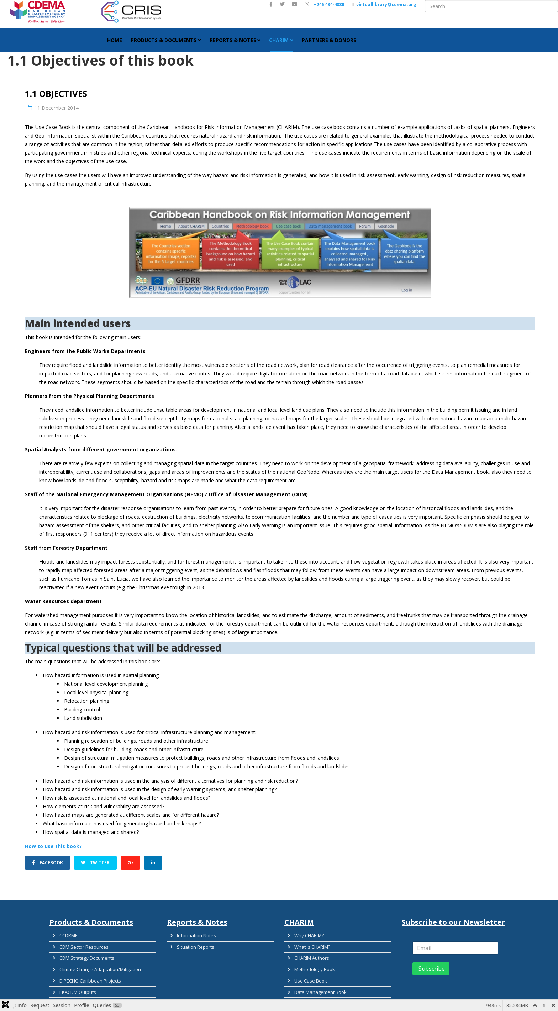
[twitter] (282, 4)
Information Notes (192, 932)
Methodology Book (310, 960)
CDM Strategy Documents (83, 951)
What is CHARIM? (308, 941)
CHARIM (279, 40)
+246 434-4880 (329, 4)
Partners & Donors (329, 40)
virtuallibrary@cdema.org (386, 4)
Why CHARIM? (305, 932)
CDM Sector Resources (80, 941)
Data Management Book (316, 978)
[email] (455, 946)
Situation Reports (191, 941)
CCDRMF (64, 932)
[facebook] (271, 4)
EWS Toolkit (68, 988)
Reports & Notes (233, 40)
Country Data (304, 988)
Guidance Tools (72, 997)
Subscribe (431, 966)
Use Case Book (306, 969)
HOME (114, 40)
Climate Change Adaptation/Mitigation (96, 960)
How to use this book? (53, 846)
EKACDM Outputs (74, 978)
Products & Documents (163, 40)
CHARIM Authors (308, 951)
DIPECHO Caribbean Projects (86, 969)
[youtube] (295, 4)
